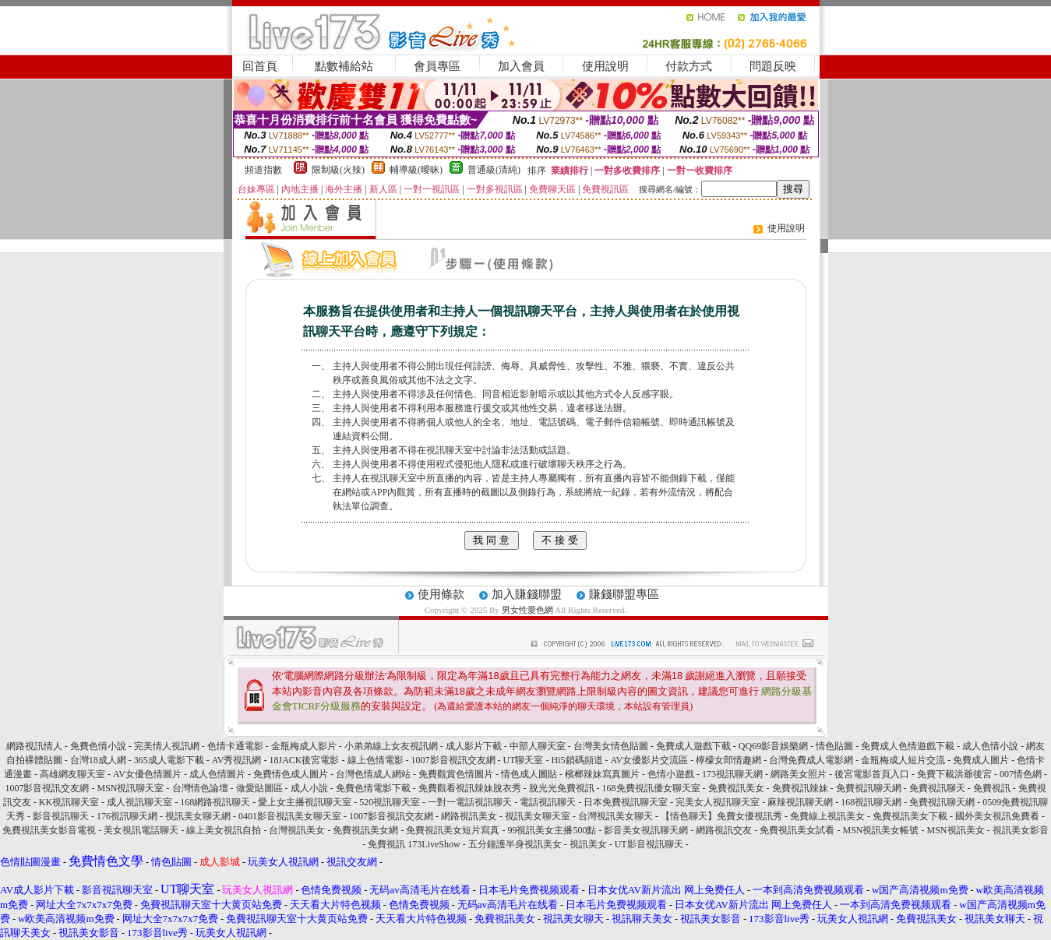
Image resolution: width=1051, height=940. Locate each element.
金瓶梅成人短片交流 (903, 760)
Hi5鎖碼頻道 (577, 760)
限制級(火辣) (338, 169)
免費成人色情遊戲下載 (907, 746)
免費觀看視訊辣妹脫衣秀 (469, 788)
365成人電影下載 (169, 760)
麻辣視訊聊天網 (800, 802)
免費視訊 (991, 788)
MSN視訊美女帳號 (880, 830)
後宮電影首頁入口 (871, 774)
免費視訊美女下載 (910, 816)
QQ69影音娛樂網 (773, 746)
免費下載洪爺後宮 (954, 774)
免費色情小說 (98, 746)
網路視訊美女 (469, 816)
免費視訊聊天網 (868, 788)
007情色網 (1021, 774)
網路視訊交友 (724, 830)
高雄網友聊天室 (72, 774)
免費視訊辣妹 (800, 788)
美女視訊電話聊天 (141, 830)
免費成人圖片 (981, 760)
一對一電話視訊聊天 (470, 802)
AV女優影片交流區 (650, 760)
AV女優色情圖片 (147, 774)
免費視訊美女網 (365, 830)
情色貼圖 (834, 746)
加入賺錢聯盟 (527, 594)
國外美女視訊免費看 (997, 816)
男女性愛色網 (527, 609)
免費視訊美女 (736, 788)
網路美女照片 (799, 774)
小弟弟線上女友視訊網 (391, 746)
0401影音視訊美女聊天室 (289, 816)
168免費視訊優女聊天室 (651, 788)
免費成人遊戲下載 (693, 746)
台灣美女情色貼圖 (610, 746)
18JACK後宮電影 (304, 760)
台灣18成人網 (98, 760)
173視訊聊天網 (732, 774)
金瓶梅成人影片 (304, 746)
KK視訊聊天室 (69, 802)
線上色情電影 (375, 760)
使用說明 (605, 66)
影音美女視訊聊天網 (646, 830)
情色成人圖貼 (529, 774)
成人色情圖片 (217, 774)
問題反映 (772, 66)
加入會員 (521, 66)
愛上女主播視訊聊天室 (304, 802)
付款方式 (688, 66)
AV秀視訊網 (237, 760)
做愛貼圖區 (259, 788)
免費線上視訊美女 (827, 816)
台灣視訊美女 (297, 830)
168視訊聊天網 (871, 802)
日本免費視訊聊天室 (626, 802)
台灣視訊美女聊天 (615, 816)
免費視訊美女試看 (797, 830)
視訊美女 (588, 844)
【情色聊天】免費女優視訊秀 (721, 816)
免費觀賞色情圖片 (455, 774)
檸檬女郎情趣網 (728, 760)
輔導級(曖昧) (416, 169)
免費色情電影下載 (373, 788)
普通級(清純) (493, 169)
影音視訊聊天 (61, 816)
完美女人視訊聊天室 (717, 802)
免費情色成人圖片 (290, 774)
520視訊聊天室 (389, 802)
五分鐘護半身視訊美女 (515, 844)
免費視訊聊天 (937, 788)
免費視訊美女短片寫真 (452, 830)
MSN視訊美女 (956, 830)
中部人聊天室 (538, 746)
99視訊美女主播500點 (551, 830)
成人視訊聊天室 (139, 802)
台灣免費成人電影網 (811, 760)
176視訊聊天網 (127, 816)
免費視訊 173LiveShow (414, 844)
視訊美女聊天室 (537, 816)
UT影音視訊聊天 (649, 844)
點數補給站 (344, 66)
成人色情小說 (990, 746)
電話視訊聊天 (548, 802)
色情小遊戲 (670, 774)
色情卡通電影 (235, 746)
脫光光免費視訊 (561, 788)
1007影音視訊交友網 (453, 760)
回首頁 (259, 66)
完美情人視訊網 (166, 746)
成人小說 (309, 788)
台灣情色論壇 (200, 788)
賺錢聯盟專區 (624, 594)
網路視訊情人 (34, 746)
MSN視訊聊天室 (130, 788)
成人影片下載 (474, 746)
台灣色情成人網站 (373, 774)
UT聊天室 (523, 760)
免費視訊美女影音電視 (49, 830)
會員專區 (437, 66)
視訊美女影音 (1021, 830)
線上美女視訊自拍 (223, 830)
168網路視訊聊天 (215, 802)
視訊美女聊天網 (198, 816)
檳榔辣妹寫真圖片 (602, 774)
